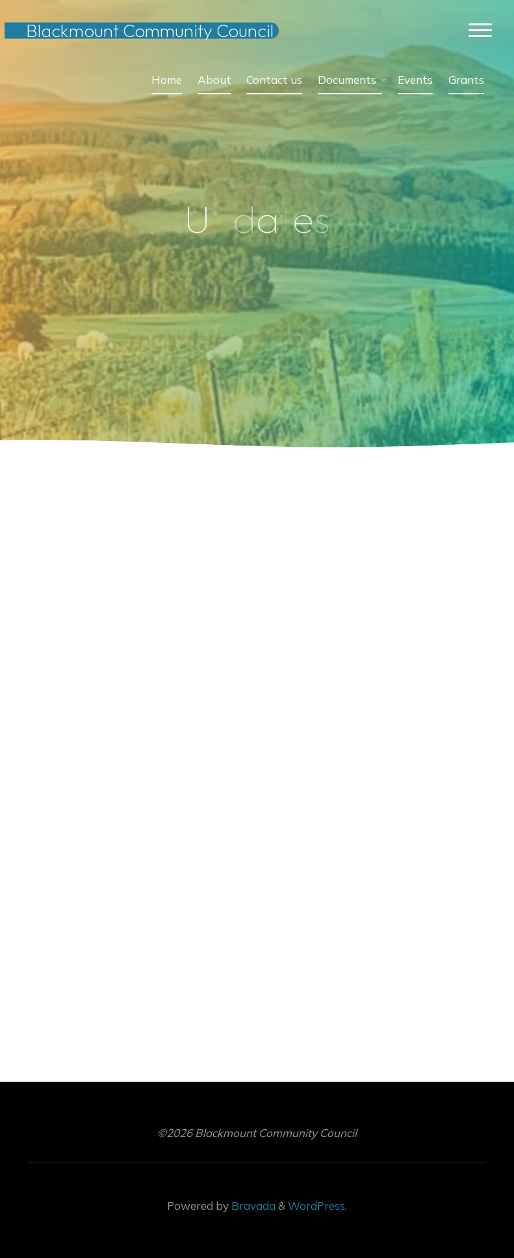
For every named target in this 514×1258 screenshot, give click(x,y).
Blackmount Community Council (150, 31)
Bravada (252, 1205)
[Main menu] (480, 30)
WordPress (316, 1205)
